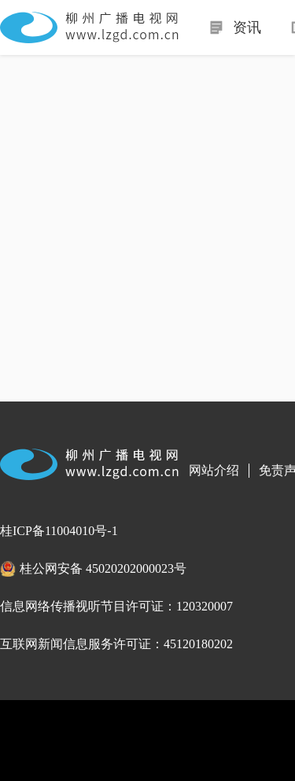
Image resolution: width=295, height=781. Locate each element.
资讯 (247, 27)
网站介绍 (214, 470)
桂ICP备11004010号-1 (59, 530)
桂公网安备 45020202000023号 (103, 568)
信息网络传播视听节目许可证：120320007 (116, 606)
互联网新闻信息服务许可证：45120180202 (116, 644)
